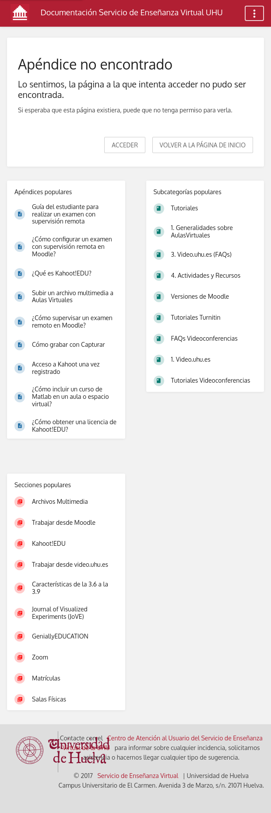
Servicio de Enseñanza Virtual (137, 775)
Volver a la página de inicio (203, 145)
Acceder (125, 145)
